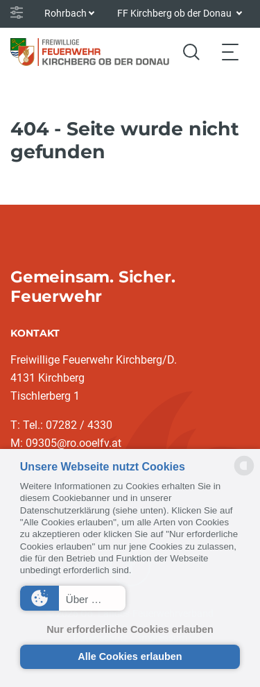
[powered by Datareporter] (244, 474)
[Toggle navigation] (230, 52)
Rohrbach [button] (65, 13)
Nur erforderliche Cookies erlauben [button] (130, 629)
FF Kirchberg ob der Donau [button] (175, 13)
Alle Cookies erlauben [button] (130, 656)
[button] (72, 598)
